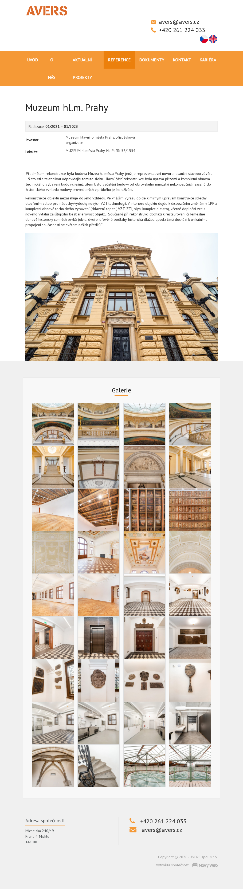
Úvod (32, 59)
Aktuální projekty (82, 68)
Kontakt (182, 59)
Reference (119, 59)
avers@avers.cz (179, 21)
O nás (51, 68)
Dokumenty (151, 59)
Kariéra (207, 59)
